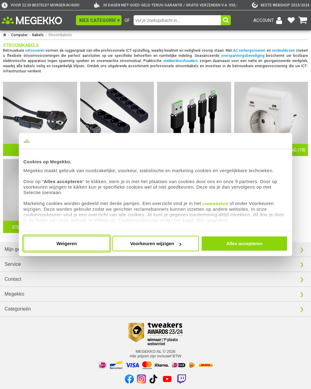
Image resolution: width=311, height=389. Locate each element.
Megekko (14, 294)
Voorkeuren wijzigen (155, 243)
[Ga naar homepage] (4, 35)
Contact (13, 279)
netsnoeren (35, 50)
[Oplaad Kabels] (194, 119)
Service (13, 264)
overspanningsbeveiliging (243, 56)
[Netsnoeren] (40, 119)
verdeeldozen (283, 50)
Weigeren (66, 243)
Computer (19, 35)
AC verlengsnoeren (249, 50)
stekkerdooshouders (180, 61)
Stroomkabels (60, 35)
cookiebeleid (215, 203)
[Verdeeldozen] (117, 119)
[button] (98, 20)
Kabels (38, 35)
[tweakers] (280, 5)
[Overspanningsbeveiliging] (271, 119)
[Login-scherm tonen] (268, 20)
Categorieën (18, 308)
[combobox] (178, 20)
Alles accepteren (244, 243)
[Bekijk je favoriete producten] (291, 20)
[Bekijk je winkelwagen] (303, 20)
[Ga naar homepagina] (39, 20)
